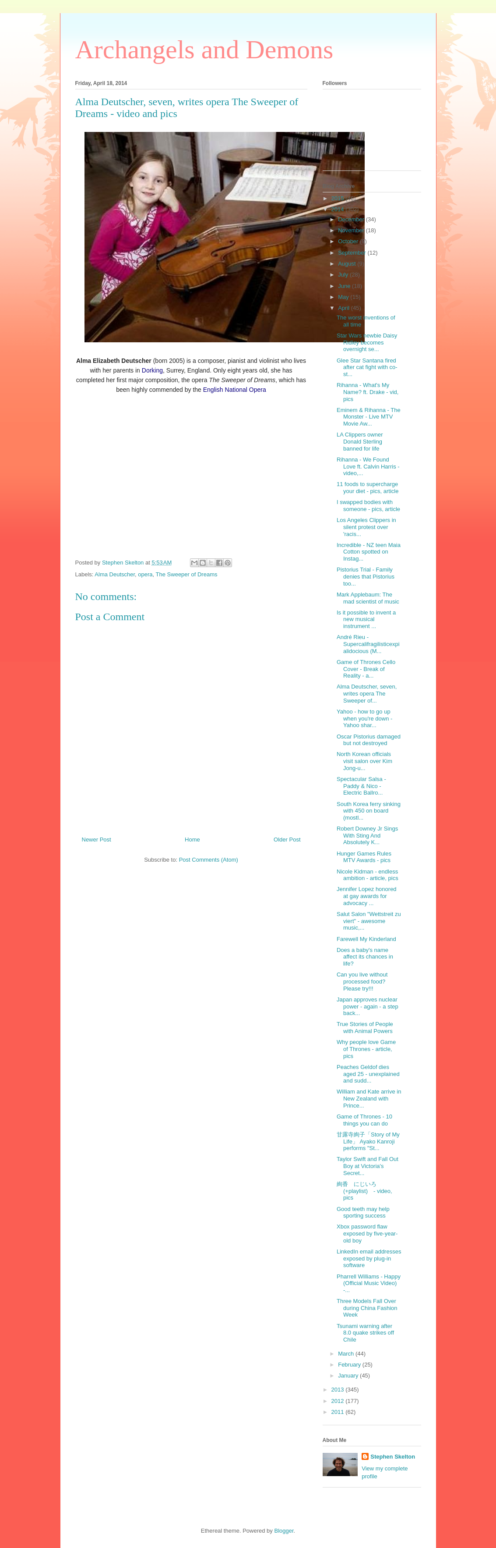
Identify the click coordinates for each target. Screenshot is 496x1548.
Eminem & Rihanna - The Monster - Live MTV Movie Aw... (369, 417)
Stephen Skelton (392, 1456)
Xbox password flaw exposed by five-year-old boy (367, 1233)
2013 (338, 1389)
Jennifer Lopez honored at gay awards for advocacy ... (367, 896)
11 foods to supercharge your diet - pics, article (367, 487)
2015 (338, 198)
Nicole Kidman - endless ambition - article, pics (367, 875)
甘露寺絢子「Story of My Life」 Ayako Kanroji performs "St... (368, 1141)
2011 (338, 1412)
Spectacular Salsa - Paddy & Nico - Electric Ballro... (361, 786)
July (344, 274)
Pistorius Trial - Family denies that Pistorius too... (365, 576)
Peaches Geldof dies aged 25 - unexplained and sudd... (368, 1074)
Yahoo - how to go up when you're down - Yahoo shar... (364, 718)
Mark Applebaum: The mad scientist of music (368, 598)
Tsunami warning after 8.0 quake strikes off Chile (365, 1333)
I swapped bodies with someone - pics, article (368, 505)
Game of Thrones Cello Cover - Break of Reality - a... (366, 669)
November (352, 230)
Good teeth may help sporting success (363, 1212)
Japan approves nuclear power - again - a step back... (367, 1006)
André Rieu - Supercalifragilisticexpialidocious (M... (368, 644)
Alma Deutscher (115, 574)
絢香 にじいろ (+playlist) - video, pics (364, 1191)
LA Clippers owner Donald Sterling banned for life (360, 441)
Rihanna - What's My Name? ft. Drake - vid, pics (367, 392)
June (345, 286)
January (349, 1375)
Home (192, 839)
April (344, 308)
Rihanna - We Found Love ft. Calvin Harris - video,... (368, 466)
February (350, 1364)
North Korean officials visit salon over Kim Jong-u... (364, 761)
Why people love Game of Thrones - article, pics (366, 1049)
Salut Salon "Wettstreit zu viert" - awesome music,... (369, 921)
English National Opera (234, 389)
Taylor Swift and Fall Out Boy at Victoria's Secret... (367, 1166)
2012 (338, 1401)
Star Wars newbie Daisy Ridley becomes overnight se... (367, 342)
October (349, 241)
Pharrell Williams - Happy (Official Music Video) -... (369, 1283)
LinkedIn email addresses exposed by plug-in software (369, 1258)
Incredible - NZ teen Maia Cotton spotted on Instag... (369, 552)
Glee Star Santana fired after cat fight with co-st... (367, 367)
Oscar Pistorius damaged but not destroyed (369, 740)
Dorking (152, 370)
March (346, 1353)
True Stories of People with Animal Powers (365, 1027)
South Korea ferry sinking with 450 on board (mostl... (369, 811)
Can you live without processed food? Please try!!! (362, 981)
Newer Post (96, 839)
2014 (338, 209)
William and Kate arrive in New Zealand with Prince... (369, 1098)
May (344, 297)
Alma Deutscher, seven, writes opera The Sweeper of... (367, 693)
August (347, 263)
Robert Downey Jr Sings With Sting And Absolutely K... (367, 835)
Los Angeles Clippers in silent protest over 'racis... (366, 527)
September (352, 252)
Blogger (283, 1530)
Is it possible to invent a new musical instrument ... (366, 619)
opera (145, 574)
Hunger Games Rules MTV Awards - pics (364, 857)
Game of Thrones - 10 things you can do (364, 1120)
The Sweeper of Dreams (187, 574)
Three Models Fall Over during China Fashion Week (367, 1308)
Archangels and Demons (204, 49)
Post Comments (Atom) (208, 859)
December (352, 219)
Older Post (287, 839)
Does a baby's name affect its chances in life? (365, 957)
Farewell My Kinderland (366, 939)
